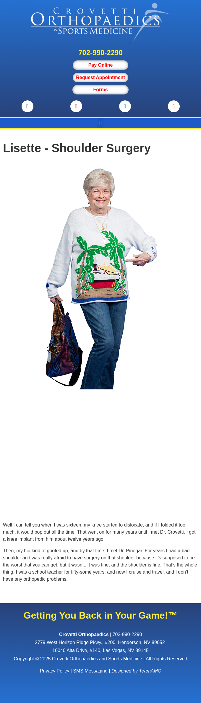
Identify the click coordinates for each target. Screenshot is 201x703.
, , (100, 642)
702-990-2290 (100, 53)
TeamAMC (150, 670)
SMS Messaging (90, 670)
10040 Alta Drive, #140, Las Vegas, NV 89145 (100, 650)
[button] (100, 123)
